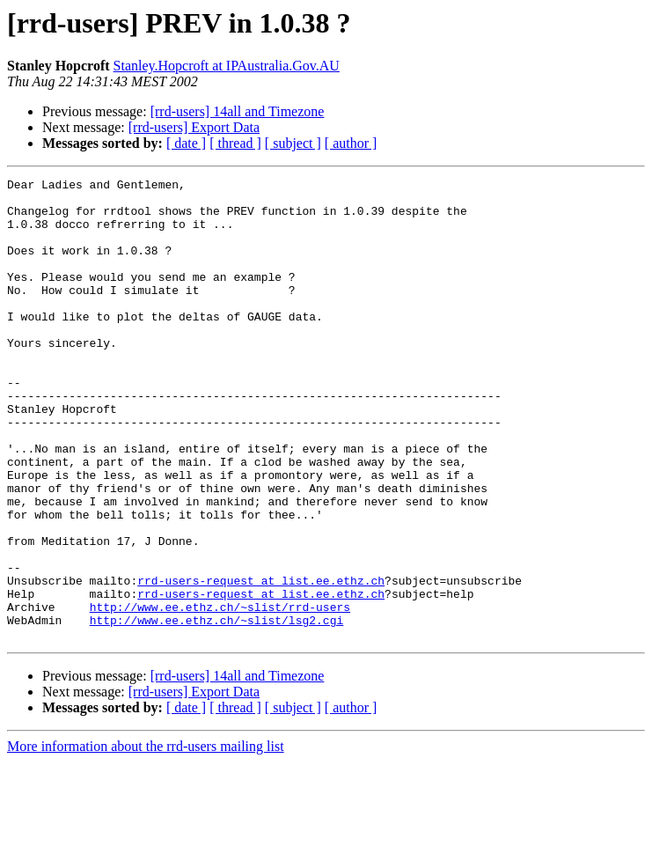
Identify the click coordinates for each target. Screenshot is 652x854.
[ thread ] (235, 143)
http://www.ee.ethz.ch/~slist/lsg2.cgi (217, 710)
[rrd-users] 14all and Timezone (237, 111)
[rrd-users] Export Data (194, 127)
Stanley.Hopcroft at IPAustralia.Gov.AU (227, 65)
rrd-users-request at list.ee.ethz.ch (261, 662)
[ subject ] (293, 143)
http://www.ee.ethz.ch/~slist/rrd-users (220, 694)
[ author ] (351, 143)
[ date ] (186, 143)
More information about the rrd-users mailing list (145, 838)
